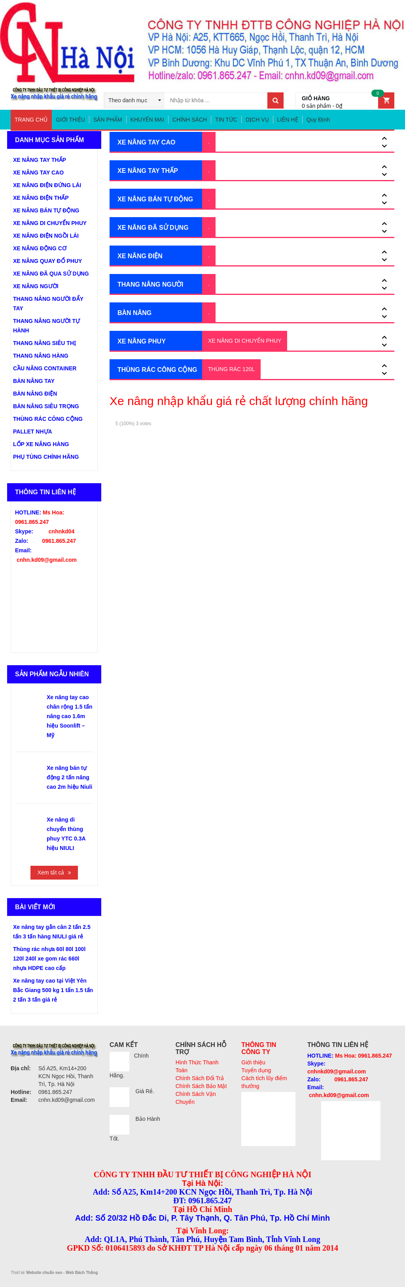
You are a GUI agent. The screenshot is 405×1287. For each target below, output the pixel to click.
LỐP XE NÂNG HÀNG (41, 444)
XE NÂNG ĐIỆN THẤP (41, 198)
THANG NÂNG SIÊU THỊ (44, 343)
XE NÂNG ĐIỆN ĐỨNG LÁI (47, 185)
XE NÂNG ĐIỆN (140, 256)
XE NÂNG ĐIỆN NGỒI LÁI (46, 236)
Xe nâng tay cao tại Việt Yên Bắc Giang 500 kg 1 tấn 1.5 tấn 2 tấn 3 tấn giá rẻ (53, 990)
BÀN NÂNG (134, 313)
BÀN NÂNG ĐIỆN (35, 393)
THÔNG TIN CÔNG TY (258, 1048)
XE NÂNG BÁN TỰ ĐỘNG (155, 199)
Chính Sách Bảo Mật (201, 1086)
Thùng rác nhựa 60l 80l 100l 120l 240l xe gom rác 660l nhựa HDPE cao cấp (49, 958)
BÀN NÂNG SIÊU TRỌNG (46, 406)
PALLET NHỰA (32, 431)
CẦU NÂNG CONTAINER (44, 368)
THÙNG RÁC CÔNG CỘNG (157, 369)
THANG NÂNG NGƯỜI (150, 284)
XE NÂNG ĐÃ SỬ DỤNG (153, 227)
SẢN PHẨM (107, 119)
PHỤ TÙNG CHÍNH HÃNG (46, 457)
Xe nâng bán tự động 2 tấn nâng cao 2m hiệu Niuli (69, 777)
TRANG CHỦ (31, 119)
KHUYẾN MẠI (147, 119)
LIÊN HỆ (287, 119)
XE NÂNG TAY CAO (146, 142)
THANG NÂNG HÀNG (40, 356)
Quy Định (318, 119)
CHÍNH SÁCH (189, 119)
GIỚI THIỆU (70, 119)
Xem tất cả (51, 872)
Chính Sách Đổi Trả (200, 1078)
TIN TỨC (226, 119)
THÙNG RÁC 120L (231, 369)
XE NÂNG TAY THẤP (147, 170)
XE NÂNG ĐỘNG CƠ (39, 248)
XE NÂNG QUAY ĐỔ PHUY (47, 261)
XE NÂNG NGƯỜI (36, 286)
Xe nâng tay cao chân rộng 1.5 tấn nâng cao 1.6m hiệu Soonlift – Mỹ (70, 716)
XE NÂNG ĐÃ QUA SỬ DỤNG (51, 273)
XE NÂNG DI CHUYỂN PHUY (244, 341)
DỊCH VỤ (257, 119)
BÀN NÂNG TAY (34, 381)
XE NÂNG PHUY (141, 341)
